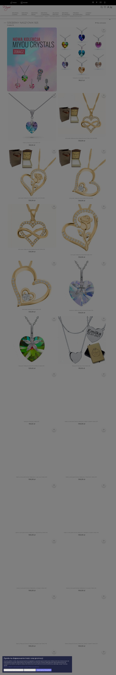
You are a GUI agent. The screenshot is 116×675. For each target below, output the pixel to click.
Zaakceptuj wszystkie (44, 670)
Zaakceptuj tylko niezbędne (14, 670)
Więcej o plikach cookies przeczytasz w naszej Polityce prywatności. (21, 666)
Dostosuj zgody (30, 670)
